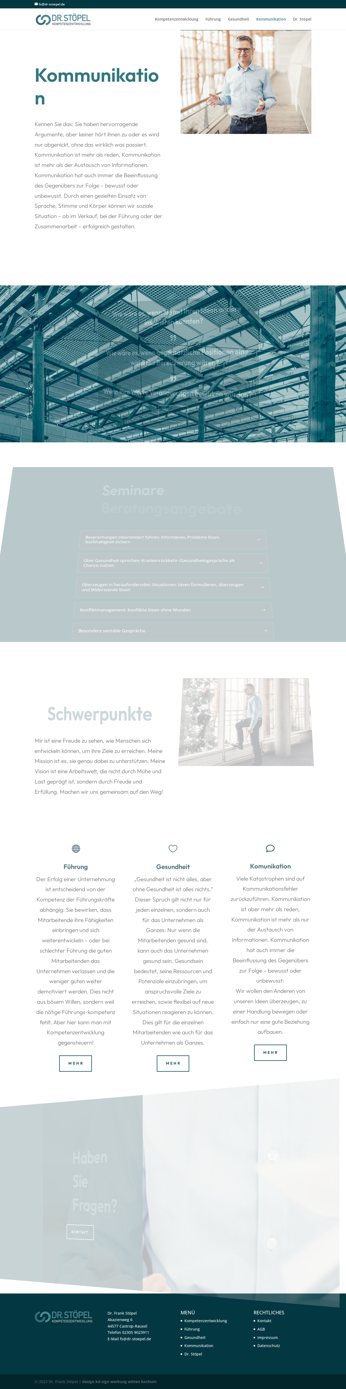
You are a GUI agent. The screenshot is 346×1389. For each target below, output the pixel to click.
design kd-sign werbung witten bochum (119, 1381)
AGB (261, 1329)
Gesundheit (238, 19)
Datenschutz (268, 1345)
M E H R (75, 1063)
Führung (213, 19)
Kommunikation (271, 19)
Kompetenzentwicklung (176, 19)
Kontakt (264, 1320)
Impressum (267, 1337)
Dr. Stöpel (302, 19)
